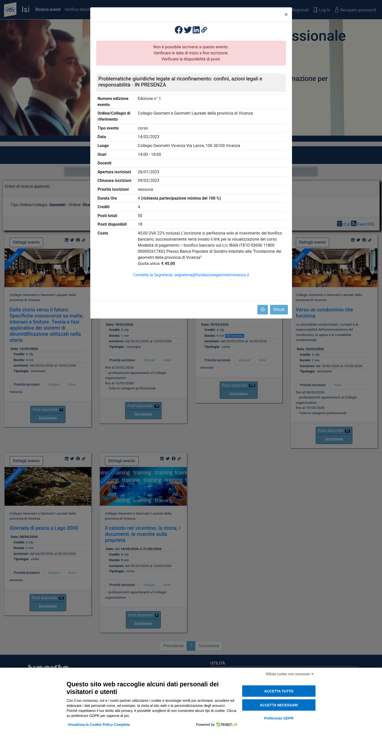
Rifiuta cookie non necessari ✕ (290, 674)
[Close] (286, 14)
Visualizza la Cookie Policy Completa (99, 725)
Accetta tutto (279, 691)
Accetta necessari (279, 705)
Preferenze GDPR (279, 718)
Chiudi (279, 309)
